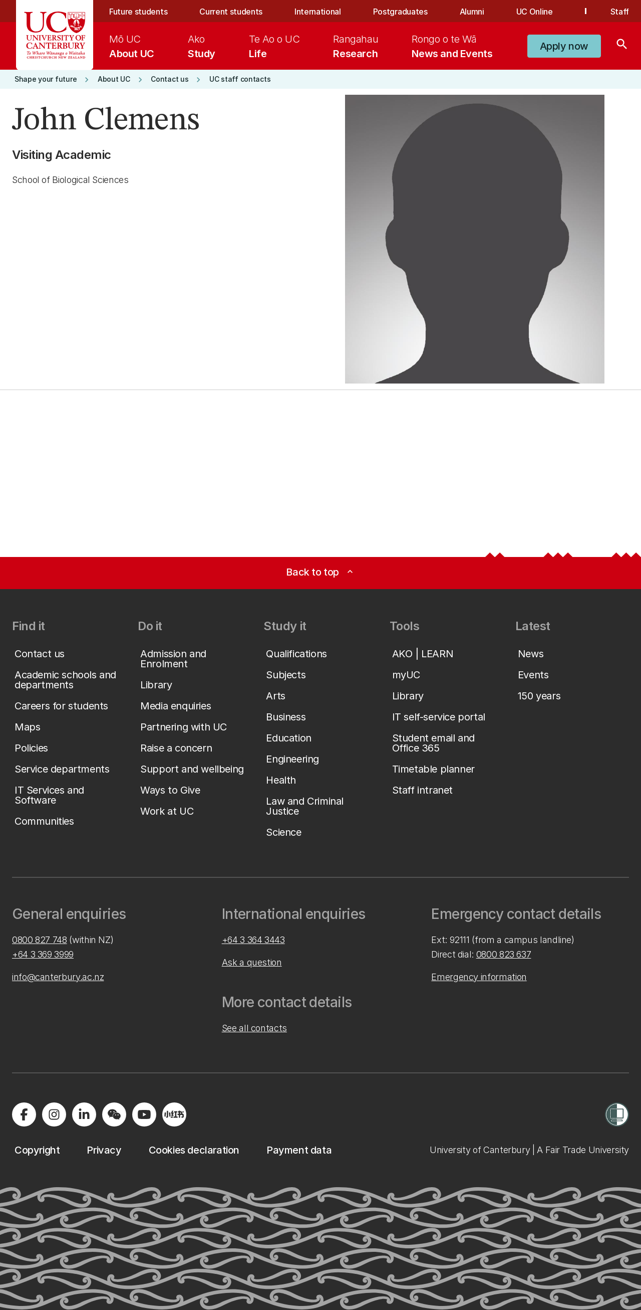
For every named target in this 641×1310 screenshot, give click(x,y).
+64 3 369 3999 (43, 954)
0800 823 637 (503, 954)
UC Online (534, 12)
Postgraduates (400, 12)
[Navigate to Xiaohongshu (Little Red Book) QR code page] (174, 1114)
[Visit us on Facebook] (24, 1114)
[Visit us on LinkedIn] (84, 1114)
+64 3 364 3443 (253, 939)
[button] (564, 46)
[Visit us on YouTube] (144, 1114)
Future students (138, 12)
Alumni (472, 12)
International (317, 12)
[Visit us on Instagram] (54, 1114)
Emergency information (478, 977)
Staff (619, 12)
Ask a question (252, 962)
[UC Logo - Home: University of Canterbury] (55, 35)
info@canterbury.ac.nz (58, 977)
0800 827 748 (39, 939)
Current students (230, 12)
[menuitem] (131, 46)
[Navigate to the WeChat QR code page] (114, 1114)
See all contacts (254, 1028)
